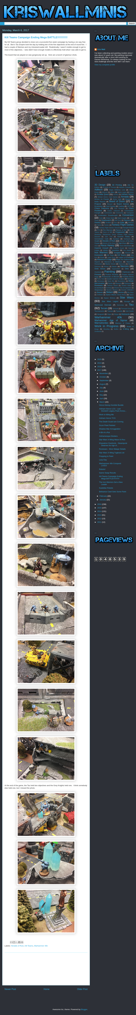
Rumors (118, 283)
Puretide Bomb (128, 277)
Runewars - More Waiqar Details (112, 449)
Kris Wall (101, 49)
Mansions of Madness (113, 262)
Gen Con (108, 236)
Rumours (127, 283)
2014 (99, 511)
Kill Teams (29, 946)
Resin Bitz (111, 281)
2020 (99, 359)
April (102, 398)
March (102, 402)
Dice (115, 222)
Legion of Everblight (126, 257)
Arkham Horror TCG (107, 418)
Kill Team (110, 255)
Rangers (130, 279)
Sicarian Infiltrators (127, 290)
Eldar (122, 222)
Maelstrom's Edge (104, 259)
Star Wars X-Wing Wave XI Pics (112, 440)
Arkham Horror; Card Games (108, 197)
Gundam (116, 239)
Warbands (125, 314)
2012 (99, 518)
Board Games (123, 204)
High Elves (122, 243)
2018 (99, 366)
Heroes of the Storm (109, 243)
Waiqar (116, 314)
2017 (99, 370)
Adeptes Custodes (125, 187)
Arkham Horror (127, 194)
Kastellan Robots (106, 488)
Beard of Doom (117, 201)
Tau (131, 304)
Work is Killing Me (106, 415)
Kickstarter (98, 255)
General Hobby (123, 236)
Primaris (97, 274)
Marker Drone (110, 264)
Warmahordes (101, 323)
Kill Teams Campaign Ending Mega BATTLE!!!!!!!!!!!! (111, 477)
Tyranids (119, 311)
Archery (115, 194)
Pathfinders (126, 272)
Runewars (98, 285)
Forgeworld (120, 232)
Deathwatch (106, 220)
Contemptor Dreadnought (108, 215)
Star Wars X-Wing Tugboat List (111, 453)
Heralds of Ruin (17, 946)
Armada (125, 196)
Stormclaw (120, 305)
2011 (99, 522)
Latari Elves (111, 257)
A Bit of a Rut (104, 432)
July (101, 388)
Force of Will (107, 232)
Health (96, 241)
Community (119, 213)
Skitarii (109, 292)
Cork (101, 218)
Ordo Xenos (99, 269)
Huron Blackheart (125, 245)
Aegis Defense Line (117, 190)
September (104, 380)
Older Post (82, 989)
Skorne (121, 292)
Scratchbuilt (98, 288)
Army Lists (117, 199)
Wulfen (116, 329)
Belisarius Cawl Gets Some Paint (112, 492)
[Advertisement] (46, 969)
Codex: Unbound (114, 210)
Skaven (100, 292)
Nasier (114, 266)
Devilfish (108, 222)
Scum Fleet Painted (107, 425)
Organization (116, 269)
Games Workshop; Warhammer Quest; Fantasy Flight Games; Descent (114, 234)
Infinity (105, 250)
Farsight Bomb (128, 227)
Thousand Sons (126, 308)
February (104, 496)
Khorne (128, 253)
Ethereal (131, 222)
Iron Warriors (101, 252)
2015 (99, 508)
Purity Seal (100, 279)
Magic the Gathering (123, 259)
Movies (106, 266)
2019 (99, 363)
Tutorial (110, 311)
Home (47, 989)
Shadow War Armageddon (122, 288)
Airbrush (105, 192)
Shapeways (98, 290)
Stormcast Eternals (102, 305)
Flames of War (121, 230)
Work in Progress (106, 326)
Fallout (99, 225)
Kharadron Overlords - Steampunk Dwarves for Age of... (113, 444)
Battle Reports (99, 201)
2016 (99, 504)
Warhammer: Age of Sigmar (110, 320)
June (102, 391)
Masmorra (122, 264)
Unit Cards (130, 311)
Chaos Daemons (101, 208)
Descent (127, 220)
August (103, 384)
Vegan (109, 314)
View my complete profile (104, 65)
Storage (127, 301)
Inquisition (115, 250)
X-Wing (126, 329)
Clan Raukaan (119, 208)
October (103, 377)
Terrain (104, 308)
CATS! (129, 206)
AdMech (98, 189)
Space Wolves (109, 298)
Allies (112, 192)
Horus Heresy (107, 245)
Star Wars (127, 297)
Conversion (128, 215)
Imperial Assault (101, 248)
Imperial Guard (118, 248)
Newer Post (10, 989)
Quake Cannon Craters (115, 279)
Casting (121, 206)
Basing (128, 199)
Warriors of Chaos (122, 323)
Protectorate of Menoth (110, 277)
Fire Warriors (108, 230)
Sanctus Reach (112, 285)
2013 (99, 515)
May (102, 395)
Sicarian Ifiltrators (112, 290)
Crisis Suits (110, 218)
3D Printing (117, 185)
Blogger (84, 1009)
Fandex (106, 225)
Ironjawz (117, 253)
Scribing (108, 288)
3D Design (100, 185)
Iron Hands (127, 250)
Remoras (100, 281)
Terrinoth (115, 308)
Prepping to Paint (106, 456)
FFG (98, 230)
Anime (131, 192)
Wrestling (106, 329)
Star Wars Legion (110, 301)
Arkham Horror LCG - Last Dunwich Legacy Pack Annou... (113, 410)
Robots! (102, 469)
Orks (127, 269)
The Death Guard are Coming (111, 422)
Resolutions (121, 281)
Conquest (130, 213)
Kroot (102, 257)
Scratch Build (126, 285)
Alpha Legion (122, 192)
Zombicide (97, 331)
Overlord (97, 272)
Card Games (110, 206)
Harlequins (127, 239)
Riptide (110, 283)
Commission (108, 213)
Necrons (124, 266)
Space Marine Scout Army (116, 295)
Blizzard (109, 204)
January (103, 500)
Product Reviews (111, 274)
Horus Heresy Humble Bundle (111, 405)
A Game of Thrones (109, 187)
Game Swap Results (107, 473)
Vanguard (100, 314)
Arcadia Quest (103, 194)
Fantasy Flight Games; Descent (109, 227)
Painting (109, 271)
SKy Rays (130, 292)
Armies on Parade (101, 199)
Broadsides (98, 206)
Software (100, 295)
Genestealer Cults (101, 239)
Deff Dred (118, 220)
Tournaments (99, 311)
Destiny (97, 222)
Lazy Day (103, 460)
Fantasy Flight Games (123, 225)
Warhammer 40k (41, 946)
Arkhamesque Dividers (108, 436)
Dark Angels (122, 218)
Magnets (97, 262)
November (104, 373)
